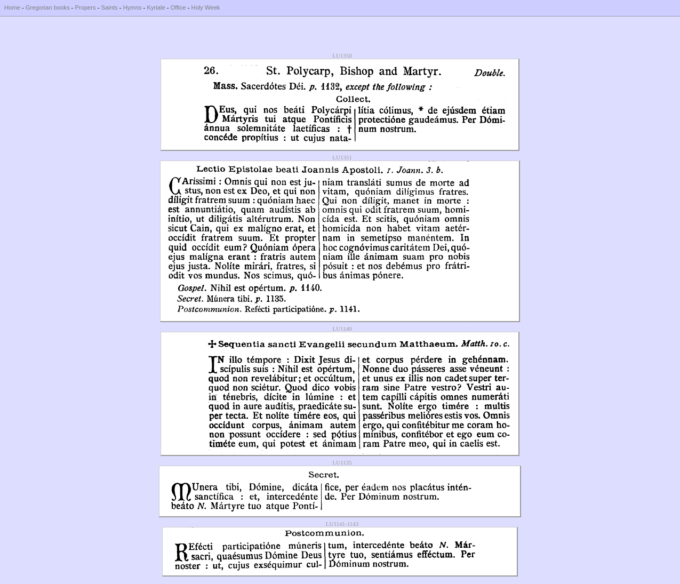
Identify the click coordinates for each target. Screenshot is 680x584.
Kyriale (156, 7)
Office (178, 7)
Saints (109, 7)
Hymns (132, 7)
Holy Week (205, 7)
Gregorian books (48, 7)
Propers (85, 7)
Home (12, 7)
